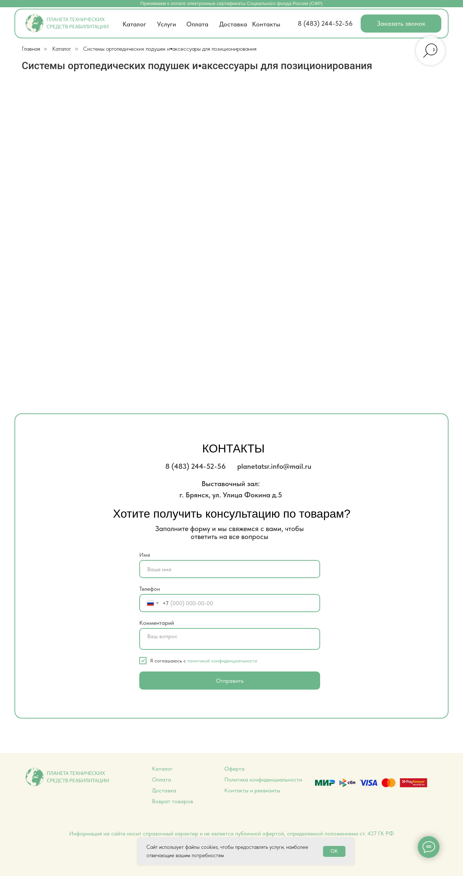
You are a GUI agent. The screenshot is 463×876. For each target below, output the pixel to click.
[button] (401, 23)
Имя (144, 554)
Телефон (149, 588)
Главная (31, 48)
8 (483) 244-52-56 (325, 23)
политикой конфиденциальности (222, 661)
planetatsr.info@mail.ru (274, 466)
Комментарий (156, 622)
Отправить (229, 680)
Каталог (61, 48)
